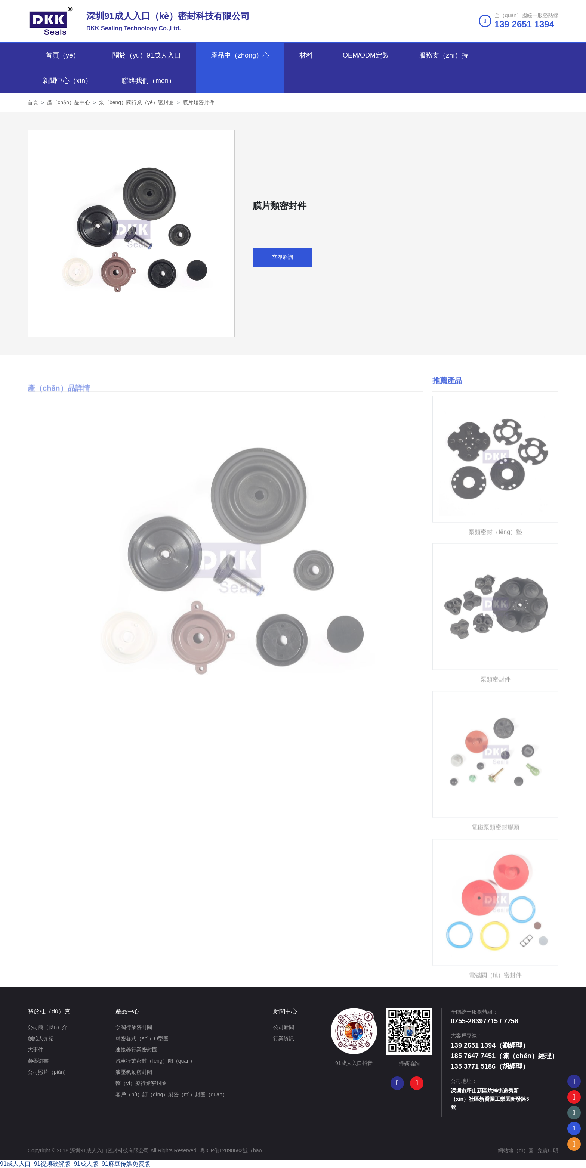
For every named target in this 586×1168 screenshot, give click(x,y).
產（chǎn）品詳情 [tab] (59, 411)
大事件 (35, 1050)
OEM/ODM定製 (366, 55)
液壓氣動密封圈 (133, 1072)
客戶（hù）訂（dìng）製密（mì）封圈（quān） (171, 1094)
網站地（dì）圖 (516, 1150)
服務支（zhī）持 (443, 55)
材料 (306, 55)
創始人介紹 (41, 1038)
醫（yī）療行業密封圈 (141, 1083)
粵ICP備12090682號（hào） (233, 1150)
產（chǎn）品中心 (68, 102)
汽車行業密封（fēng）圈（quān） (155, 1061)
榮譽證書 (38, 1061)
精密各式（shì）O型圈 (142, 1038)
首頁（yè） (63, 55)
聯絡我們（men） (148, 80)
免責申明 (547, 1150)
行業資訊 (283, 1038)
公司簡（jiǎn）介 (47, 1027)
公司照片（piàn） (48, 1072)
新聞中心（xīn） (67, 80)
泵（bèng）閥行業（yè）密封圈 (136, 102)
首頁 (33, 102)
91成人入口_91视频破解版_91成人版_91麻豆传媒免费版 (75, 1164)
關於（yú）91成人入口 (146, 55)
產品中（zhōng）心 (240, 55)
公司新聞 (283, 1027)
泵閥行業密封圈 (133, 1027)
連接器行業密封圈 (136, 1050)
